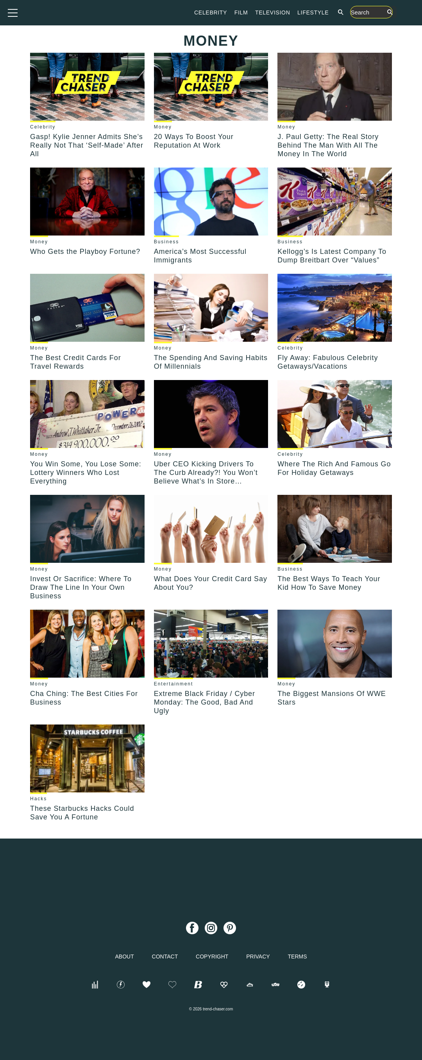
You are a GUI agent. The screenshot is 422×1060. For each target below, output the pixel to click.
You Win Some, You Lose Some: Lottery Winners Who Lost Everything (85, 472)
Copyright (212, 956)
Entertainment (173, 684)
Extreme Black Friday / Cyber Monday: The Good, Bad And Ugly (204, 702)
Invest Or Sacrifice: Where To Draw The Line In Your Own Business (81, 587)
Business (166, 241)
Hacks (38, 798)
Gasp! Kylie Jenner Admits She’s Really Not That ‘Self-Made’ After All (86, 145)
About (124, 956)
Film (289, 12)
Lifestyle (360, 12)
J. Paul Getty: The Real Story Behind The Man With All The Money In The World (328, 145)
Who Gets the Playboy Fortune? (85, 251)
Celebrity (258, 12)
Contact (165, 956)
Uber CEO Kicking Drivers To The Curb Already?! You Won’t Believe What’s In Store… (206, 472)
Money (163, 127)
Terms (297, 956)
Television (320, 12)
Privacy (258, 956)
